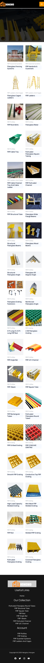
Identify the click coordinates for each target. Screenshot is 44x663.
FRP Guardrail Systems (22, 639)
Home (22, 596)
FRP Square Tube (22, 611)
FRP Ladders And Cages (22, 641)
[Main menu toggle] (41, 4)
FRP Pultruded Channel (22, 621)
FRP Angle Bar (22, 616)
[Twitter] (20, 658)
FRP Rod (22, 613)
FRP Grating (22, 636)
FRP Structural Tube (22, 608)
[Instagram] (24, 658)
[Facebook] (15, 658)
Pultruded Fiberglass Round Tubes (22, 606)
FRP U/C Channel (22, 624)
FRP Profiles (22, 634)
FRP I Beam (22, 619)
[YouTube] (29, 658)
